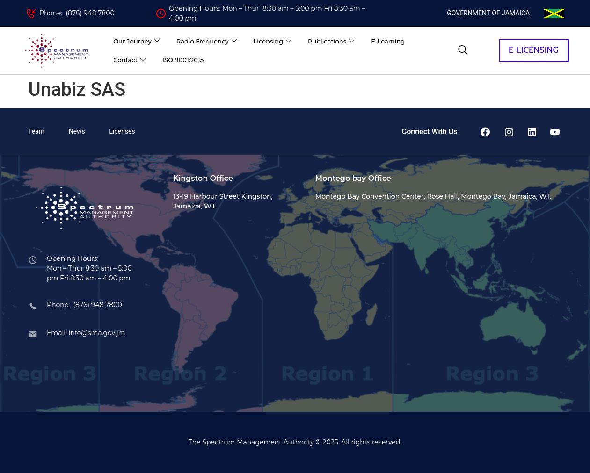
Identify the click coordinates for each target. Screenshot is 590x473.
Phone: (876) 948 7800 (77, 13)
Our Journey (136, 41)
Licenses (122, 131)
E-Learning (388, 41)
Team (36, 131)
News (77, 131)
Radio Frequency (206, 41)
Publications (331, 41)
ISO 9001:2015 (183, 60)
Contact (129, 60)
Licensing (272, 41)
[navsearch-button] (463, 50)
